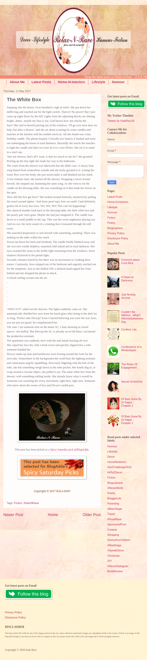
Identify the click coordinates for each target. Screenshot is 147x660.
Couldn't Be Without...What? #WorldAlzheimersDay (132, 316)
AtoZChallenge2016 (119, 467)
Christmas (113, 555)
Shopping (113, 534)
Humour (112, 212)
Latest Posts (41, 82)
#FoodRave (114, 519)
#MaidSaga (114, 545)
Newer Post (13, 515)
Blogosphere (115, 228)
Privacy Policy (115, 233)
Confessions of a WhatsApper (131, 348)
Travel (111, 514)
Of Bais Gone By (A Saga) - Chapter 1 (131, 420)
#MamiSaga (114, 508)
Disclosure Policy (117, 238)
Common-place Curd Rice (130, 261)
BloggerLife (114, 498)
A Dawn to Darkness (127, 279)
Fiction (18, 503)
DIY (109, 560)
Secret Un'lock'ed (131, 381)
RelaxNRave (31, 503)
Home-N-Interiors (71, 82)
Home (53, 515)
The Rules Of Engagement (129, 366)
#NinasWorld (115, 488)
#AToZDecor (114, 472)
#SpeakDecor (115, 550)
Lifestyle (98, 82)
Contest (112, 529)
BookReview (115, 571)
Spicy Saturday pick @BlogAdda (69, 449)
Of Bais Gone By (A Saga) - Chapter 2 (131, 402)
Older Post (92, 515)
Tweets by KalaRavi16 (120, 120)
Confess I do (129, 329)
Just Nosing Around (128, 296)
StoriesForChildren (118, 540)
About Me (17, 82)
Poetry (111, 222)
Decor (111, 456)
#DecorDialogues (117, 566)
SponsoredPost (116, 524)
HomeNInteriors (117, 462)
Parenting (113, 503)
